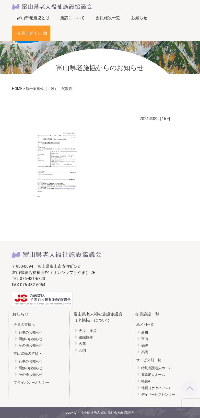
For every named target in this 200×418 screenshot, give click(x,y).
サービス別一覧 (148, 360)
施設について (72, 17)
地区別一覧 (145, 324)
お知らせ (139, 17)
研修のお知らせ (30, 339)
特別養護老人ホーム (156, 368)
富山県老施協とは (33, 17)
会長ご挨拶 (88, 331)
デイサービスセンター (158, 394)
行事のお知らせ (30, 332)
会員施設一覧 (108, 17)
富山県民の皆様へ (28, 353)
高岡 (144, 352)
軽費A (145, 381)
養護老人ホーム (153, 375)
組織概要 (86, 337)
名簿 (82, 344)
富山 (144, 339)
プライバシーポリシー (31, 382)
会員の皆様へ (24, 324)
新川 (144, 332)
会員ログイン (29, 33)
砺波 (144, 345)
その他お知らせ (30, 345)
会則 (82, 350)
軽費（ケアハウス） (156, 388)
